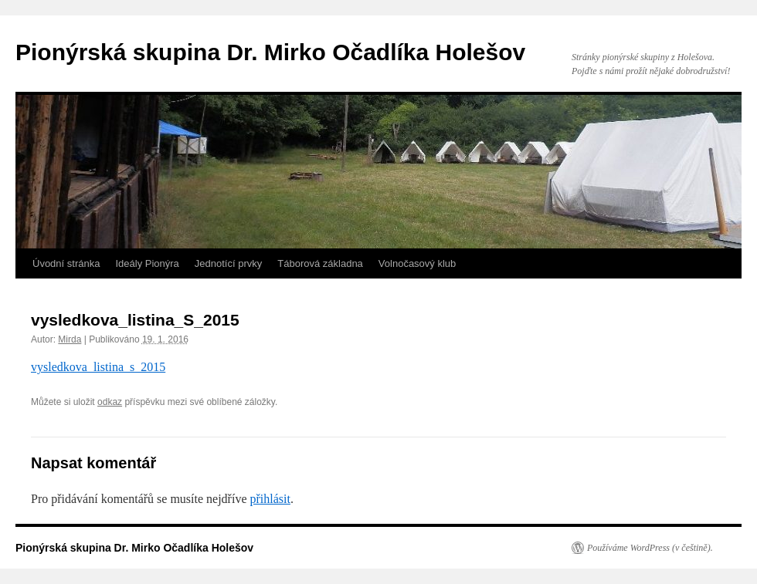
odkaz (109, 402)
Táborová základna (320, 263)
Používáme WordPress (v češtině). (650, 547)
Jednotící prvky (228, 263)
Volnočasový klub (417, 263)
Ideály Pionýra (146, 263)
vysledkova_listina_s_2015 (98, 366)
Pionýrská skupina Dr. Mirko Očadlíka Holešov (270, 52)
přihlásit (270, 498)
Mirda (69, 339)
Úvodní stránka (66, 263)
